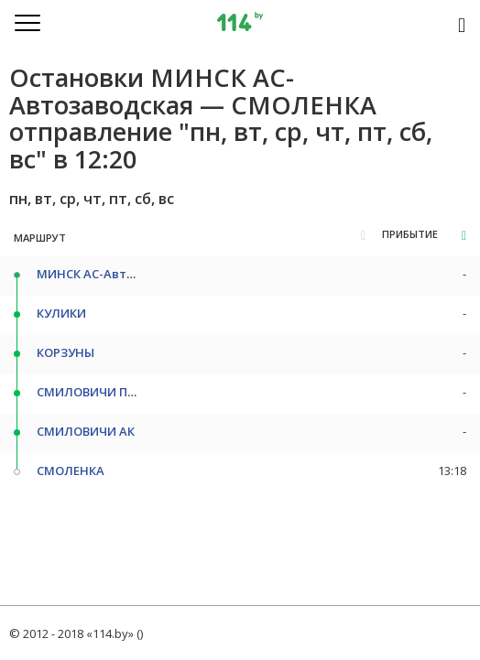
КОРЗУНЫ (65, 352)
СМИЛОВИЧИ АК (86, 431)
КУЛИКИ (61, 313)
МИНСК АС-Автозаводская (117, 273)
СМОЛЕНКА (70, 470)
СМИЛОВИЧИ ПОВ (90, 392)
